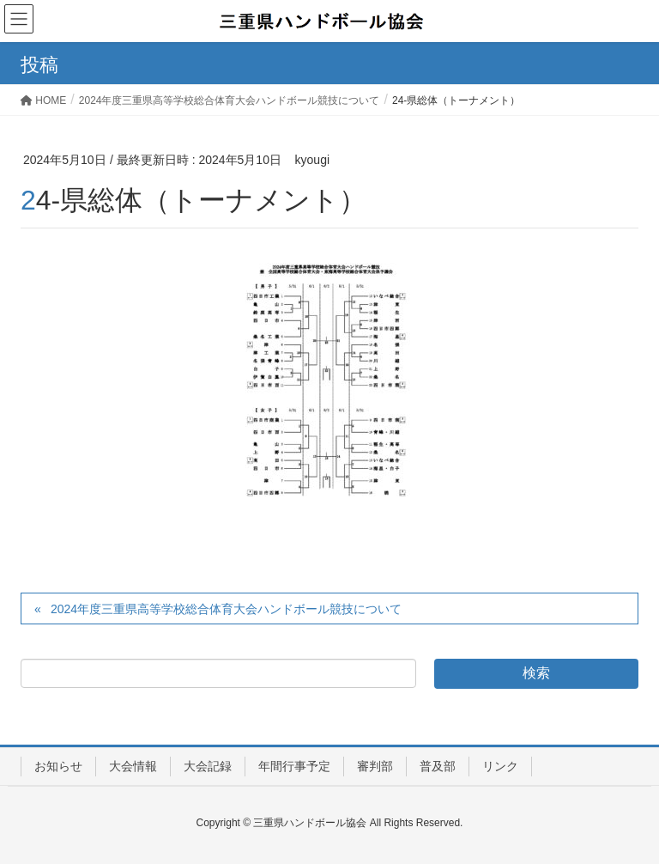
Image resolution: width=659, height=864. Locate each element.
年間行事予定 (294, 766)
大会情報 (133, 766)
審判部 (375, 766)
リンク (500, 766)
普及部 (438, 766)
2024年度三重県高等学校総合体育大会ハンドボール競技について (226, 609)
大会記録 (208, 766)
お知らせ (58, 766)
